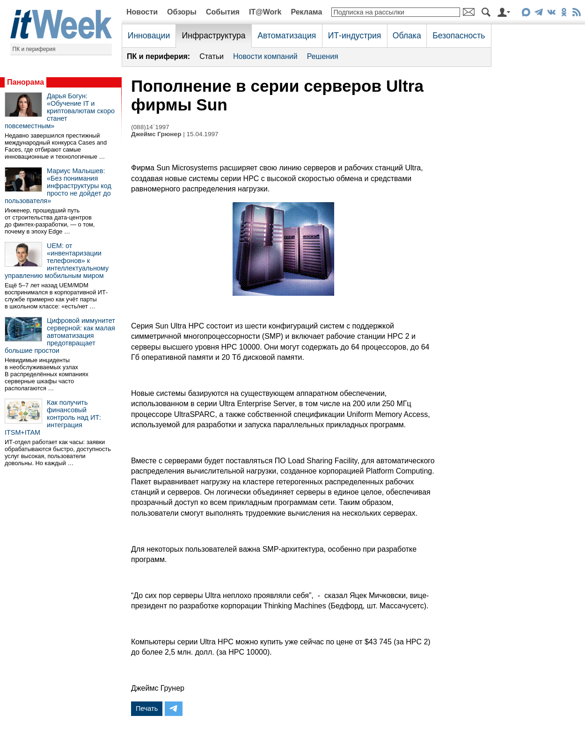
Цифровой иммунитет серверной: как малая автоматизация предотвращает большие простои (60, 335)
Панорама (25, 82)
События (223, 12)
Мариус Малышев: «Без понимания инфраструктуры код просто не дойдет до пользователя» (58, 185)
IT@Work (265, 12)
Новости (142, 12)
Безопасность (458, 35)
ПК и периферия (34, 49)
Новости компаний (265, 56)
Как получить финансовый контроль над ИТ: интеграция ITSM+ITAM (53, 417)
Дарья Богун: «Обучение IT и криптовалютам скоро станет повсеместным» (60, 111)
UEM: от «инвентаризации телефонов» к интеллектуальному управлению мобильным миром (57, 260)
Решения (322, 56)
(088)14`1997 (150, 127)
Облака (407, 35)
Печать (147, 708)
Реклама (306, 12)
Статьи (211, 56)
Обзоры (182, 12)
